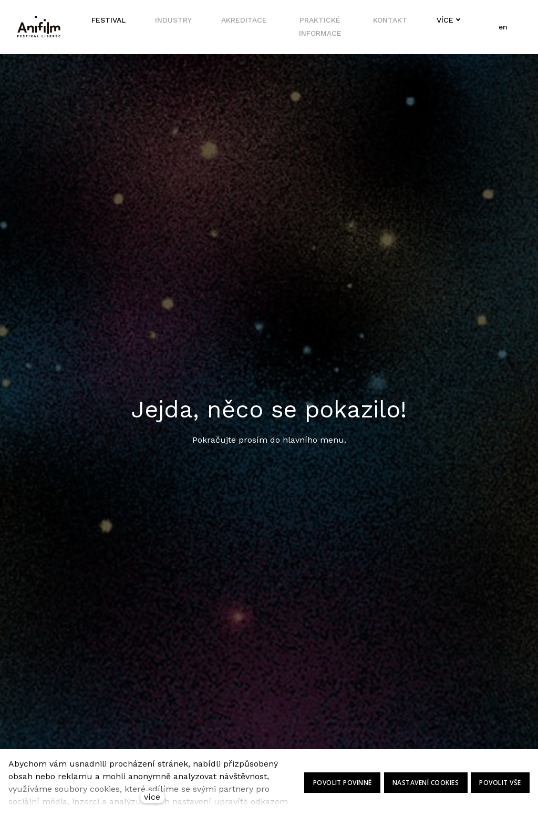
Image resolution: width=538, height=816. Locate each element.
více (152, 797)
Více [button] (443, 20)
